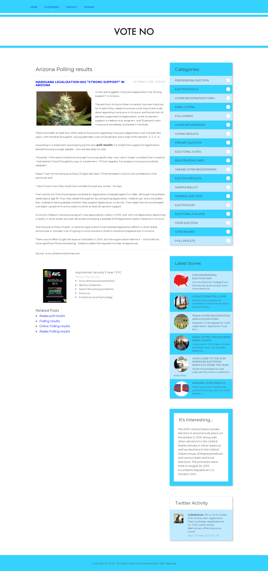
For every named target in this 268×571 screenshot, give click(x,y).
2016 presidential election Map (204, 276)
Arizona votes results (208, 382)
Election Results (188, 178)
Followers (184, 116)
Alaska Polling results (54, 331)
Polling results (49, 321)
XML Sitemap (168, 563)
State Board (185, 231)
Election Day (185, 205)
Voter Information (190, 124)
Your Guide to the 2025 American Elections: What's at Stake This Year (210, 361)
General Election (188, 196)
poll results (105, 145)
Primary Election (188, 142)
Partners (146, 563)
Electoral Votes (188, 151)
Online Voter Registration (195, 169)
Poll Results (185, 240)
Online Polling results (54, 326)
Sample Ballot (186, 187)
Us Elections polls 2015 (209, 296)
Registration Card (189, 160)
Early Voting (185, 107)
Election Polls (186, 89)
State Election (186, 223)
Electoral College (190, 213)
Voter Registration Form (194, 98)
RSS (155, 563)
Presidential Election (192, 80)
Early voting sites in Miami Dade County (211, 338)
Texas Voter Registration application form (211, 317)
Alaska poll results (52, 316)
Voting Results (186, 133)
